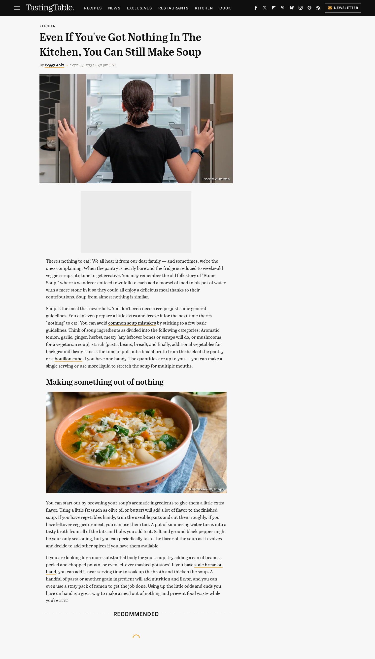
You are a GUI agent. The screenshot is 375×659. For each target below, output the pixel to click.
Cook (225, 8)
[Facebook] (255, 8)
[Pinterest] (282, 8)
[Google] (309, 8)
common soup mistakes (132, 323)
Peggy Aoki (54, 65)
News (114, 8)
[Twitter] (264, 8)
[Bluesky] (291, 8)
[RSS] (318, 8)
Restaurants (173, 8)
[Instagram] (300, 8)
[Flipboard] (273, 8)
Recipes (93, 8)
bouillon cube (68, 358)
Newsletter (343, 7)
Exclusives (139, 8)
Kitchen (204, 8)
